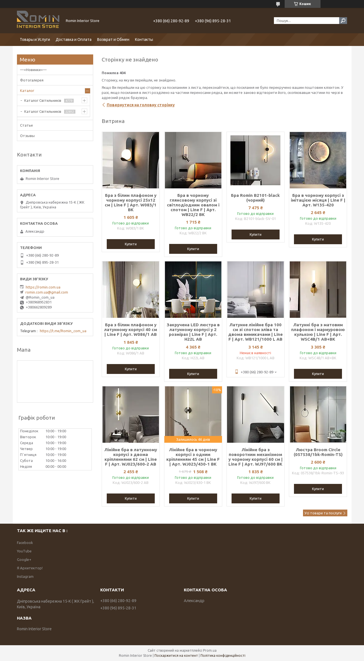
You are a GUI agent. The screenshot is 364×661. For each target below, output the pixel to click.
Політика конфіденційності (222, 655)
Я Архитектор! (30, 568)
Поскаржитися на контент (176, 655)
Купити (131, 244)
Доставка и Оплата (73, 39)
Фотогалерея (31, 80)
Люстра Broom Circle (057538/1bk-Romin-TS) (318, 452)
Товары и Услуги (35, 39)
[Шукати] (343, 20)
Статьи (26, 125)
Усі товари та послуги (323, 513)
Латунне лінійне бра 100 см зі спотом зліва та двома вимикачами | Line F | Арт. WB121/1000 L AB (255, 331)
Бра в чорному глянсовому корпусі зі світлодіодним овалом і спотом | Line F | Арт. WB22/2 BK (193, 205)
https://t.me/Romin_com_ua (63, 331)
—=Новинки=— (33, 70)
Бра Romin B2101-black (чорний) (255, 197)
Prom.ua (210, 650)
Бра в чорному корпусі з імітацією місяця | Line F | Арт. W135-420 (318, 200)
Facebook (25, 543)
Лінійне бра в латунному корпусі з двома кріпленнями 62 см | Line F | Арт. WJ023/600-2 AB (130, 456)
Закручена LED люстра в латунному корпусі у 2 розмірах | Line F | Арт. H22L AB (193, 331)
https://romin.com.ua (43, 287)
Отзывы (27, 136)
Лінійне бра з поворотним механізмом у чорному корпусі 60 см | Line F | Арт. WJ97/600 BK (255, 456)
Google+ (24, 559)
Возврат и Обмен (113, 39)
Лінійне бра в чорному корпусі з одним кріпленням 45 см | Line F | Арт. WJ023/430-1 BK (193, 456)
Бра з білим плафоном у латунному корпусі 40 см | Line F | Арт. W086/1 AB (130, 329)
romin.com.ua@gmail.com (46, 292)
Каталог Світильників (42, 100)
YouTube (24, 551)
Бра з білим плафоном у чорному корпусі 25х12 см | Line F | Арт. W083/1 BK (130, 202)
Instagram (25, 576)
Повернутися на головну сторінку (141, 105)
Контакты (144, 39)
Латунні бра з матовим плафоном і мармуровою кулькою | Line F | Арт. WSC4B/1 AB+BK (318, 331)
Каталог (27, 90)
